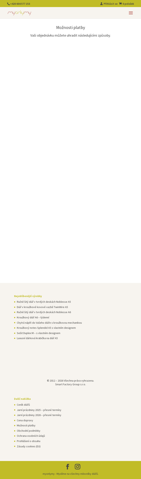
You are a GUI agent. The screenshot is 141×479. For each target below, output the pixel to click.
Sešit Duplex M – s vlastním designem (38, 333)
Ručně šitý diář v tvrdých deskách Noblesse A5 (44, 301)
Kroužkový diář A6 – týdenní (33, 317)
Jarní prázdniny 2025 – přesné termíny (39, 410)
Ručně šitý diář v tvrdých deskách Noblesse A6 (44, 312)
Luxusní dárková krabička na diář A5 (37, 338)
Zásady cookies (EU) (29, 446)
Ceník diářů (23, 404)
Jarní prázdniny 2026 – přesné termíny (39, 415)
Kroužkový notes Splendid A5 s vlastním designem (46, 328)
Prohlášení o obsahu (28, 441)
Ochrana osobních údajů (31, 436)
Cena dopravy (25, 420)
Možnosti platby (26, 425)
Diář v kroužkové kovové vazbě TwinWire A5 (42, 307)
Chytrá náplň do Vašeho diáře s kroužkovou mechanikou (49, 322)
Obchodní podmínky (28, 430)
